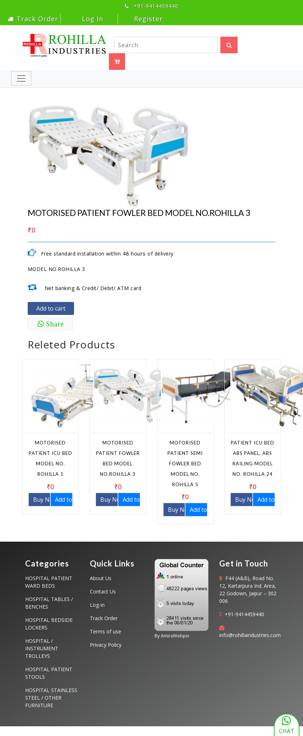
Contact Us (103, 591)
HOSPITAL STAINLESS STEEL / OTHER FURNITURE (51, 698)
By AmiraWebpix (172, 635)
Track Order (33, 18)
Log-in (97, 604)
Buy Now (42, 500)
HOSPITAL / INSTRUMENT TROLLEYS (41, 648)
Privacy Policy (105, 644)
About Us (100, 578)
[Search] (166, 45)
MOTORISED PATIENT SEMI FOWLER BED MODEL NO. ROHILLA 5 (185, 463)
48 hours (134, 253)
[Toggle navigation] (21, 78)
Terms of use (105, 631)
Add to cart (50, 308)
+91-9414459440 (244, 614)
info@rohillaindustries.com (250, 635)
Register (148, 18)
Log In (91, 18)
